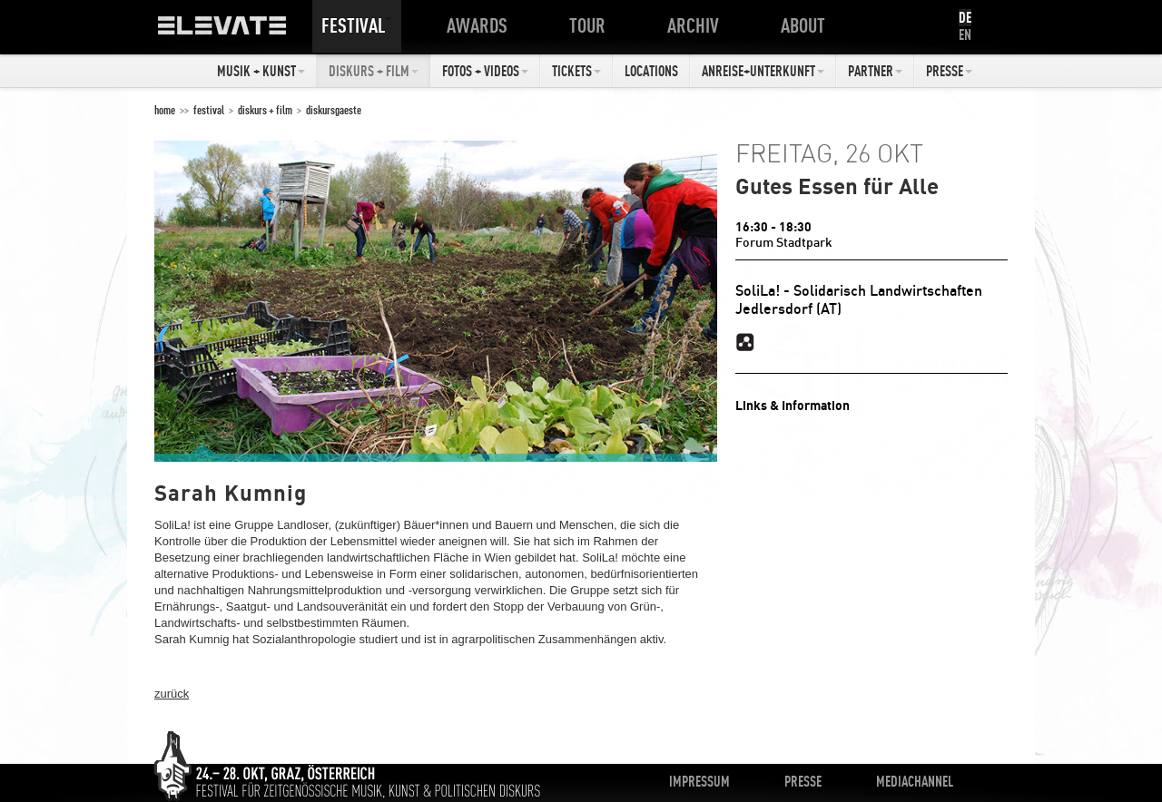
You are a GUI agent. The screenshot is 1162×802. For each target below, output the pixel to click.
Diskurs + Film (374, 71)
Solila (744, 342)
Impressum (699, 781)
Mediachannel (914, 781)
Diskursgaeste (333, 110)
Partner (875, 71)
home (164, 110)
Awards (481, 25)
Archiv (696, 25)
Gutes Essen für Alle (837, 186)
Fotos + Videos (485, 71)
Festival (356, 25)
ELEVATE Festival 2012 (240, 32)
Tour (591, 25)
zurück (171, 693)
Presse (949, 71)
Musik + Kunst (261, 71)
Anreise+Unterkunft (763, 71)
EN (965, 34)
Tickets (576, 71)
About (806, 25)
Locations (651, 71)
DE (965, 17)
